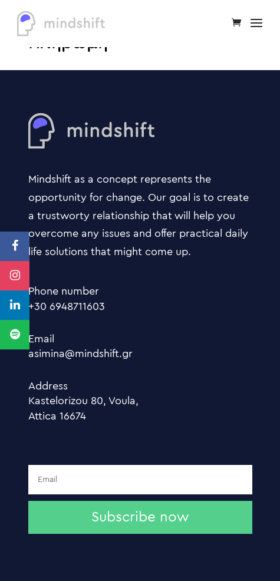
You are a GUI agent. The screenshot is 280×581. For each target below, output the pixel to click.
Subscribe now (140, 517)
